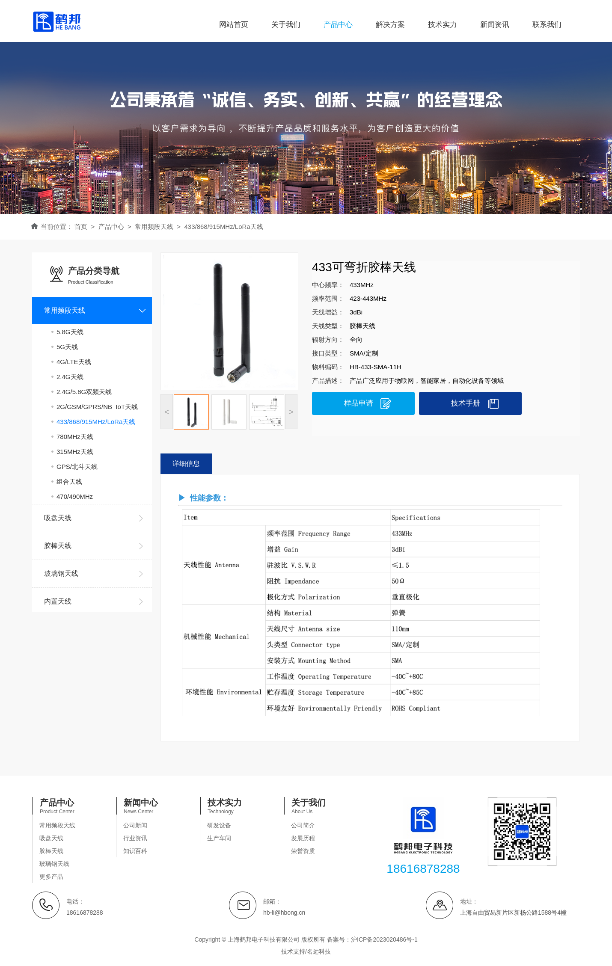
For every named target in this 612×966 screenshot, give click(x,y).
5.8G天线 (69, 331)
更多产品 (51, 876)
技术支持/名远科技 (306, 951)
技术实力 (442, 25)
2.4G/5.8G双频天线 (84, 391)
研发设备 (219, 825)
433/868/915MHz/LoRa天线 (95, 421)
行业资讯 (135, 838)
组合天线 (69, 481)
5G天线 (67, 346)
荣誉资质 (303, 850)
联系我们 (546, 25)
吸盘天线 (51, 838)
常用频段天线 (57, 825)
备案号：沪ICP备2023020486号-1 (372, 939)
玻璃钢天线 (54, 863)
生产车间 (219, 838)
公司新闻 (135, 825)
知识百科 (135, 850)
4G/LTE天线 (73, 361)
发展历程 (303, 838)
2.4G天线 (69, 376)
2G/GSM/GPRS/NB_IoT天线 (97, 406)
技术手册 (465, 403)
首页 (80, 226)
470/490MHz (74, 496)
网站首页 (233, 25)
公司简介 (303, 825)
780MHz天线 (74, 436)
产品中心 (338, 25)
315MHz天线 (74, 451)
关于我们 (285, 25)
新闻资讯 (494, 25)
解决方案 (390, 25)
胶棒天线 (51, 850)
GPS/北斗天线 (77, 466)
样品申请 (358, 403)
